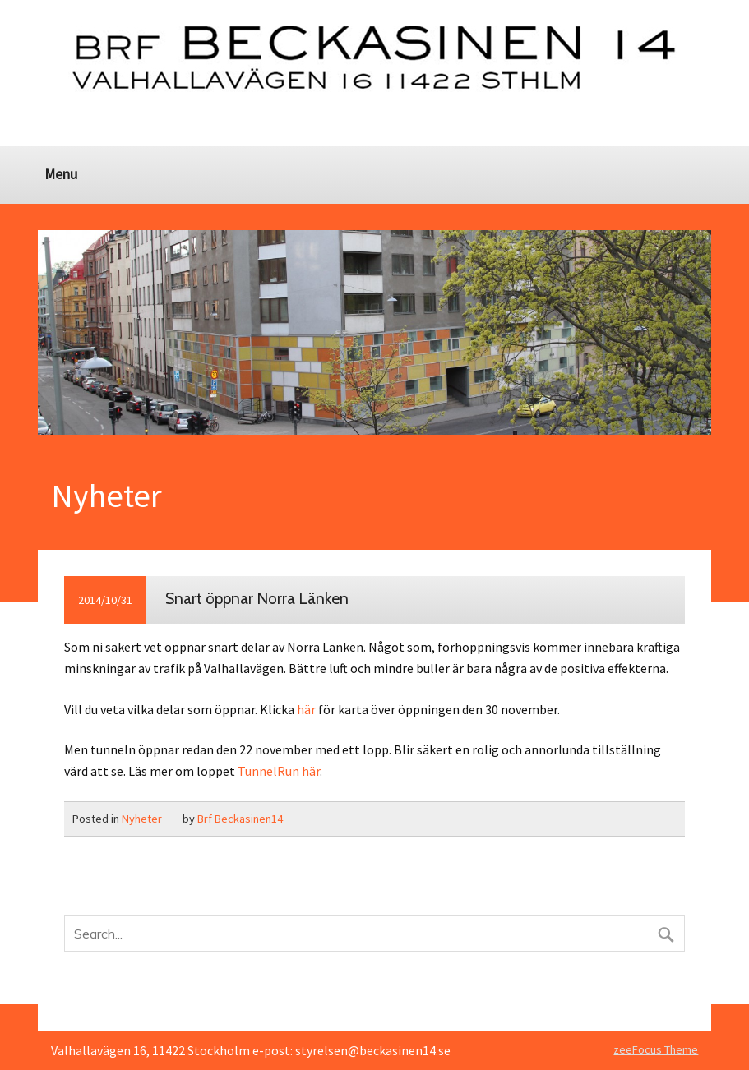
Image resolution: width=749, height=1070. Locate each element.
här (306, 709)
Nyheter (142, 818)
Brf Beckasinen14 (240, 818)
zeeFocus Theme (655, 1049)
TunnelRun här (279, 771)
